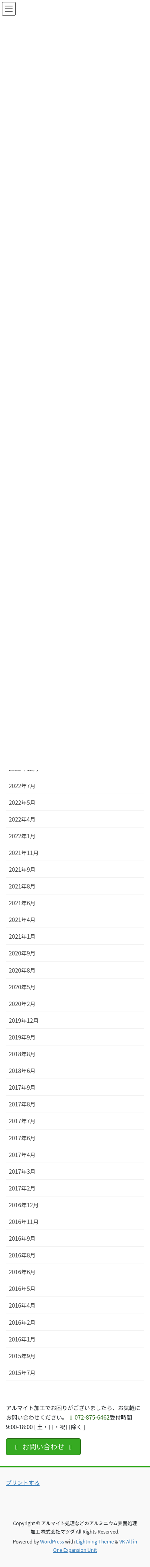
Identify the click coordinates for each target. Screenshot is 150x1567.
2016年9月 (22, 1238)
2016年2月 (22, 1322)
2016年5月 (22, 1288)
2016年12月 (24, 1205)
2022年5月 (22, 802)
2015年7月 (22, 1373)
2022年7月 (22, 786)
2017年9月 (22, 1087)
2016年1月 (22, 1339)
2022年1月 (22, 836)
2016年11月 (24, 1222)
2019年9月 (22, 1037)
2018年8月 (22, 1054)
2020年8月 (22, 970)
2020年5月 (22, 987)
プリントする (23, 1483)
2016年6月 (22, 1272)
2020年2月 (22, 1004)
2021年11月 (24, 853)
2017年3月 (22, 1171)
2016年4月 (22, 1305)
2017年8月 (22, 1104)
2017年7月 (22, 1121)
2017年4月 (22, 1155)
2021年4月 (22, 920)
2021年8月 (22, 886)
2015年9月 (22, 1356)
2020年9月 (22, 953)
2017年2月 (22, 1188)
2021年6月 (22, 903)
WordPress (52, 1541)
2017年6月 (22, 1138)
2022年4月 (22, 819)
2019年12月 (24, 1020)
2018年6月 (22, 1071)
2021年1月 (22, 936)
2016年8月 (22, 1255)
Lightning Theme (95, 1541)
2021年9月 (22, 869)
